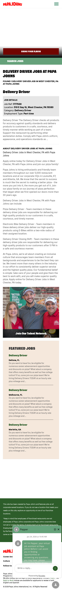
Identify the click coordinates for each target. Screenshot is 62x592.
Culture (6, 561)
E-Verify (52, 578)
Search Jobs (15, 61)
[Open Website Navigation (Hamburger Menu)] (56, 7)
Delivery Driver (18, 355)
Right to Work (8, 580)
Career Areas (9, 557)
